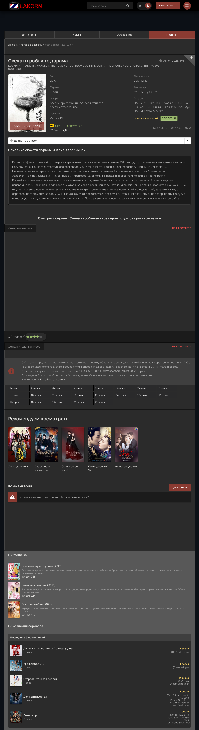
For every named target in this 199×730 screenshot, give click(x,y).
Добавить (180, 487)
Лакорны (29, 34)
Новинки (171, 34)
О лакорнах (124, 34)
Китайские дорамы (31, 44)
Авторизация (166, 5)
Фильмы (77, 34)
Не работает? (181, 228)
